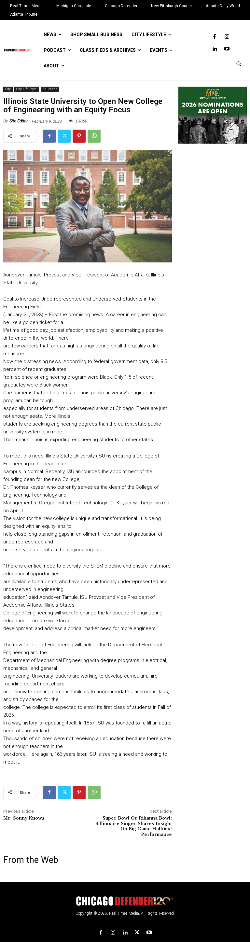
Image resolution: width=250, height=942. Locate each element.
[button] (238, 63)
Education (50, 89)
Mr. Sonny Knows (24, 818)
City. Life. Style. (26, 89)
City (8, 89)
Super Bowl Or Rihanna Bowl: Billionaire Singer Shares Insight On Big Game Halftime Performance (133, 826)
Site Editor (18, 121)
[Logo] (125, 901)
